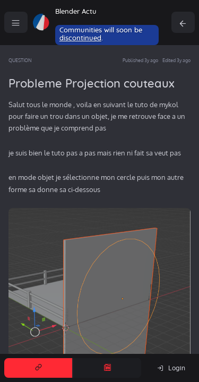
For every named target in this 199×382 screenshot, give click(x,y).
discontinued (80, 38)
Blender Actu (76, 11)
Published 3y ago (140, 60)
